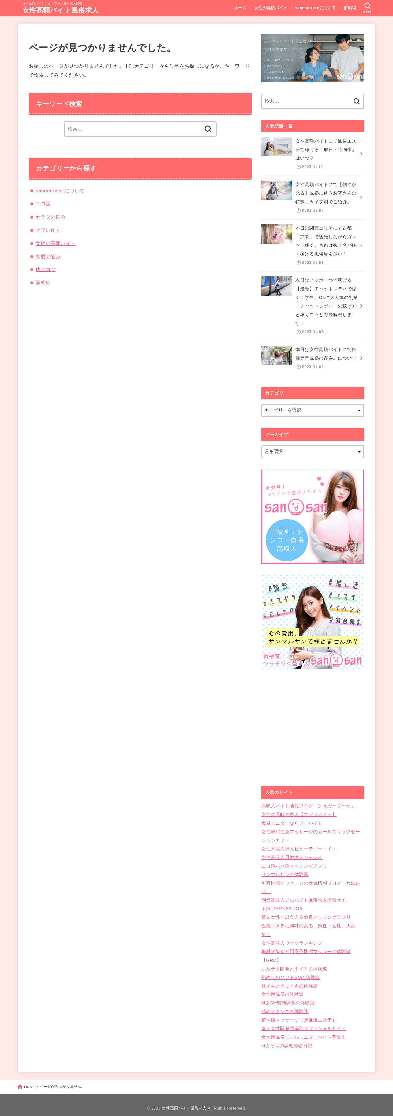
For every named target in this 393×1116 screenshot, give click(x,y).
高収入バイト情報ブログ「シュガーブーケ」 (308, 802)
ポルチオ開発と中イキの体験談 (294, 963)
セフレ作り (48, 230)
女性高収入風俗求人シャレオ (292, 853)
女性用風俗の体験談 (282, 988)
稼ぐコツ (46, 269)
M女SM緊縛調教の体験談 (287, 997)
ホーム (240, 8)
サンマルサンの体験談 (285, 870)
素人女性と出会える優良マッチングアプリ (306, 912)
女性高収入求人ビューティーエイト (299, 844)
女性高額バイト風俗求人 (61, 10)
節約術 (349, 8)
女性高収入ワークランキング (292, 937)
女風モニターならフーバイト (292, 819)
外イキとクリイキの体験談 (289, 980)
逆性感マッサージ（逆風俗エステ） (299, 1013)
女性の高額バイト (270, 8)
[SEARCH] (367, 8)
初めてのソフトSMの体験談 (290, 971)
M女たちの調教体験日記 (286, 1039)
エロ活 (43, 203)
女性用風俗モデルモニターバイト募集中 (303, 1030)
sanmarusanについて (315, 8)
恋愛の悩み (48, 256)
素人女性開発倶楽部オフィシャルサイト (303, 1022)
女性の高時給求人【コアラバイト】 (299, 811)
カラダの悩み (51, 217)
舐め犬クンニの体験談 (285, 1005)
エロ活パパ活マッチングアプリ (294, 862)
